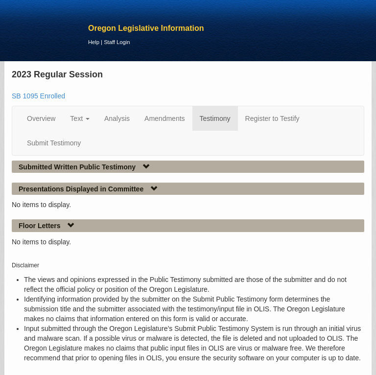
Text (80, 118)
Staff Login (117, 42)
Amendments (164, 118)
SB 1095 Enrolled (38, 96)
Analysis (117, 118)
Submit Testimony (54, 143)
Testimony (215, 118)
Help (93, 42)
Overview (41, 118)
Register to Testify (272, 118)
